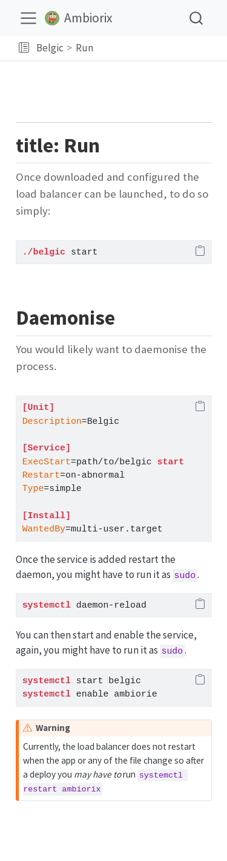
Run (84, 47)
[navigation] (158, 48)
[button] (24, 48)
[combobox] (197, 18)
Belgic (50, 47)
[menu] (28, 18)
